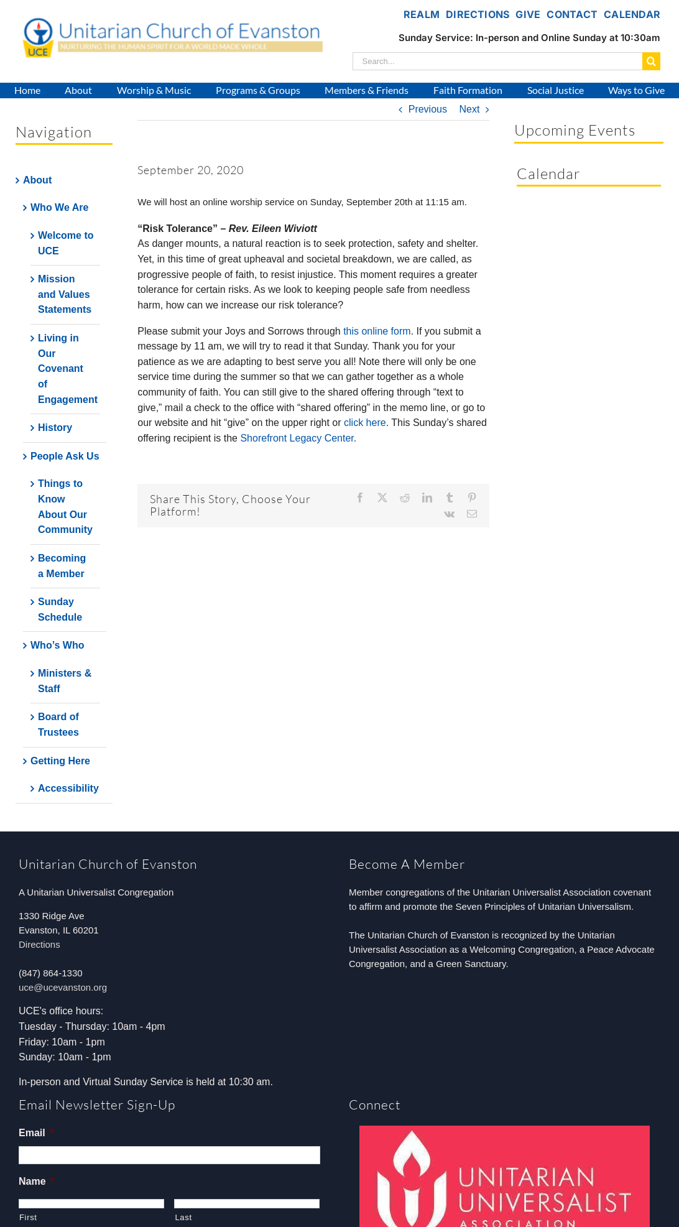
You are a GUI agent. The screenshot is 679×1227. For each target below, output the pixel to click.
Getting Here (60, 761)
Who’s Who (57, 645)
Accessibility (68, 788)
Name (37, 1181)
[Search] (651, 61)
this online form (377, 331)
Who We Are (59, 207)
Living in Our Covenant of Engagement (68, 369)
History (55, 427)
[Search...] (497, 61)
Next (469, 109)
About (37, 180)
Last (183, 1217)
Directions (39, 944)
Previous (428, 109)
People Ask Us (64, 456)
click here (365, 422)
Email (36, 1132)
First (28, 1217)
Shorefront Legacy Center (296, 438)
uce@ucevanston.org (63, 987)
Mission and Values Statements (64, 294)
